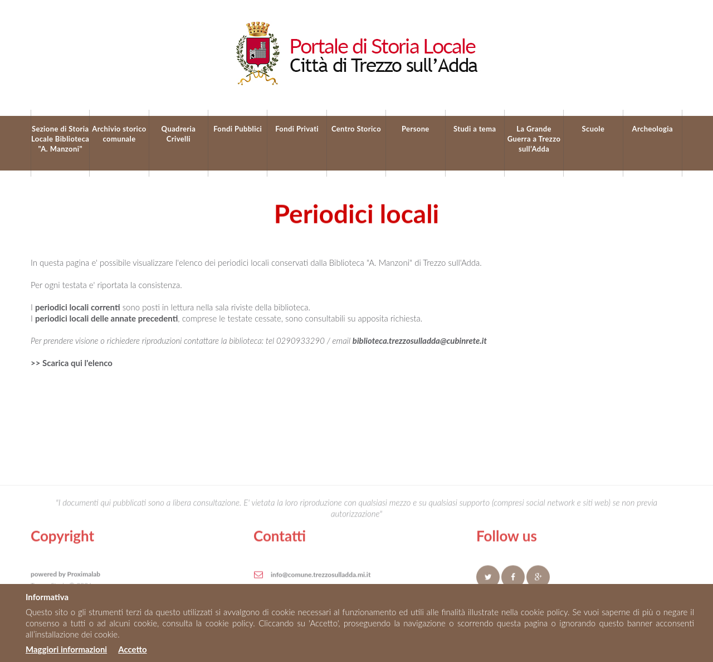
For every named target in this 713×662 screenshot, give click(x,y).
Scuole (593, 128)
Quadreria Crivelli (179, 133)
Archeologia (652, 128)
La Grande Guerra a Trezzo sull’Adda (534, 138)
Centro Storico (356, 128)
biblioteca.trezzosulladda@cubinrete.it (420, 340)
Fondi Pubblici (237, 128)
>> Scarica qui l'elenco (72, 363)
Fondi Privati (297, 128)
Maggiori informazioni (66, 649)
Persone (415, 128)
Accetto (132, 649)
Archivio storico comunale (119, 133)
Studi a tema (474, 128)
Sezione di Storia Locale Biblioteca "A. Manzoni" (60, 138)
